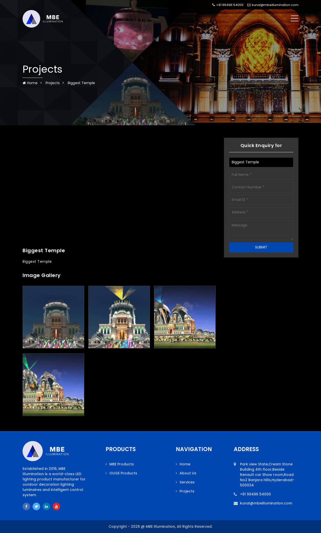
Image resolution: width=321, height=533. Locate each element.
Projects (53, 82)
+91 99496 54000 (228, 5)
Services (187, 482)
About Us (188, 473)
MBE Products (121, 464)
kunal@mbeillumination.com (272, 5)
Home (30, 82)
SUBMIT (261, 247)
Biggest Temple (81, 82)
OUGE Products (123, 473)
